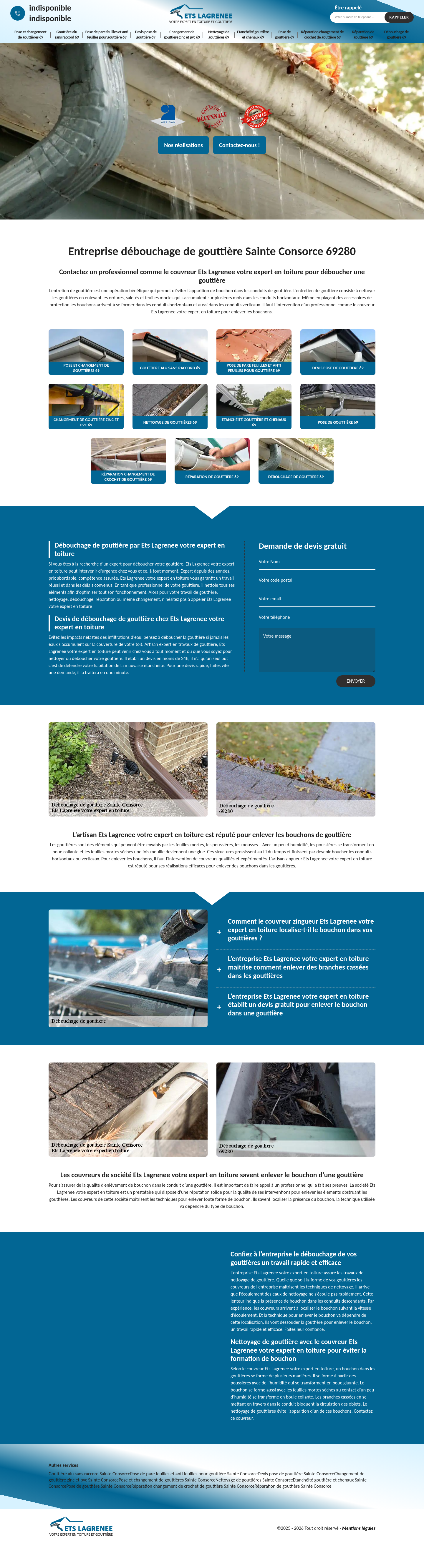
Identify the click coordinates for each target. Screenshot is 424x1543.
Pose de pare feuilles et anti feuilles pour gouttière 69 (106, 34)
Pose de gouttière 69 (284, 34)
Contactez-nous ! (239, 145)
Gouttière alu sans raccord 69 (67, 34)
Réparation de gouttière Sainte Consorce (292, 1486)
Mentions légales (358, 1528)
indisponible (50, 8)
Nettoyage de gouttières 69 (218, 34)
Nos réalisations (183, 145)
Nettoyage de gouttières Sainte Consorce (254, 1480)
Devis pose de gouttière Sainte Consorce (296, 1474)
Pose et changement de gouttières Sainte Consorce (167, 1480)
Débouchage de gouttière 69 (396, 34)
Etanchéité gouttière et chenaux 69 (253, 34)
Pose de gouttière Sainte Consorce (98, 1486)
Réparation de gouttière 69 (363, 34)
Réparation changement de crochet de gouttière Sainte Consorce (192, 1486)
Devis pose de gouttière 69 (146, 34)
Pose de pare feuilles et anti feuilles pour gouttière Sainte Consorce (194, 1474)
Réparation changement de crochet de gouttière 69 (322, 34)
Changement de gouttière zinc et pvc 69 (182, 34)
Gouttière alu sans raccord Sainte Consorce (89, 1474)
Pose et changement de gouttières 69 (30, 34)
